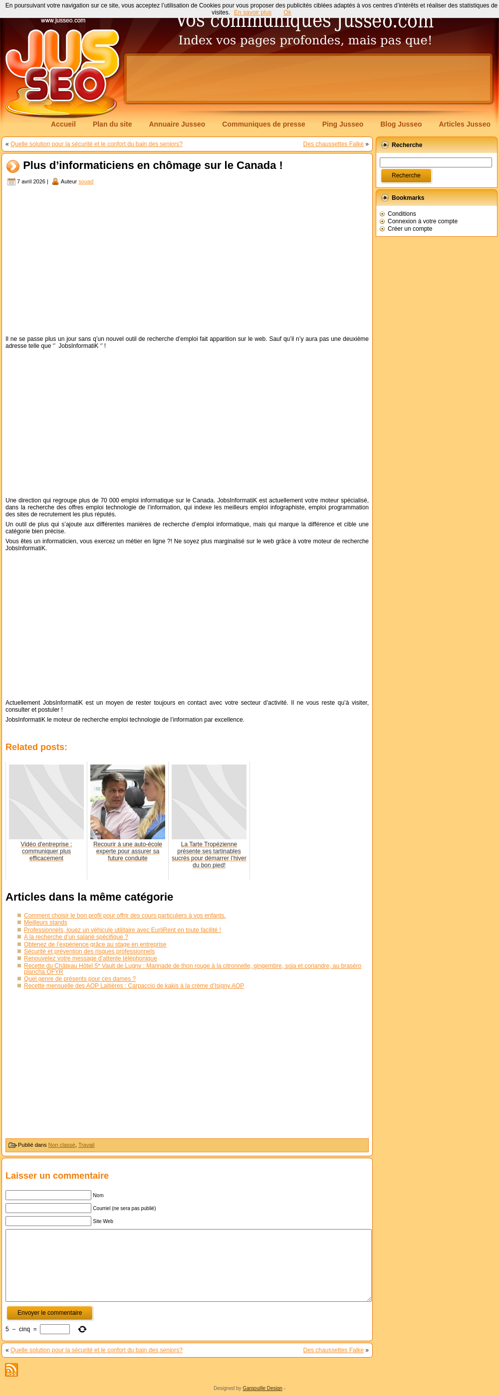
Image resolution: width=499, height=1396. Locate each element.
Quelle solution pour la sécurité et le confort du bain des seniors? (96, 144)
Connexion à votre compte (423, 221)
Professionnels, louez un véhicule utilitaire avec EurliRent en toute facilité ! (122, 930)
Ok (287, 12)
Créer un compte (410, 228)
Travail (86, 1145)
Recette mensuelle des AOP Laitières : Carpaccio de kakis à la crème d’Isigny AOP (134, 985)
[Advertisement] (187, 261)
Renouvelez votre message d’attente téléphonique (90, 958)
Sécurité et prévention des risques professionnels (89, 951)
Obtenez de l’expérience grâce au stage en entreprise (95, 944)
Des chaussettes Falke (333, 144)
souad (85, 181)
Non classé (61, 1145)
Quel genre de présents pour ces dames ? (80, 978)
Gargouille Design (262, 1388)
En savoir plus (252, 12)
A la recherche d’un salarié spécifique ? (76, 936)
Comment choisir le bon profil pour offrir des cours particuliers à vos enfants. (125, 915)
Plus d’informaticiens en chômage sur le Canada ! (153, 165)
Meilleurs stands (45, 922)
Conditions (402, 213)
